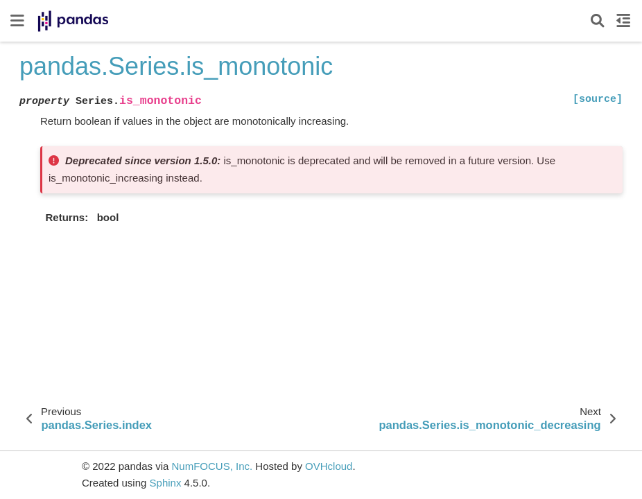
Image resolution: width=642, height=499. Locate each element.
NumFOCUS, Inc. (211, 466)
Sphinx (166, 483)
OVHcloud (328, 466)
